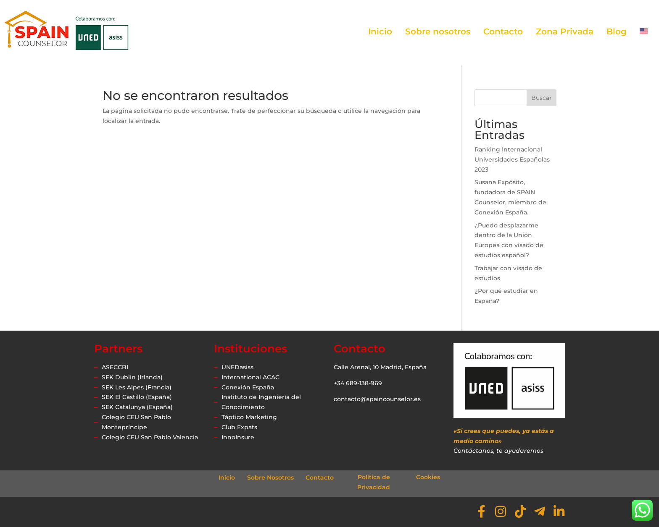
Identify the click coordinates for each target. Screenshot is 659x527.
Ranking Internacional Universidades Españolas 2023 (512, 159)
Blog (616, 31)
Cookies (428, 477)
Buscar (541, 98)
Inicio (380, 31)
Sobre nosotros (437, 31)
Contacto (503, 31)
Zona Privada (564, 31)
